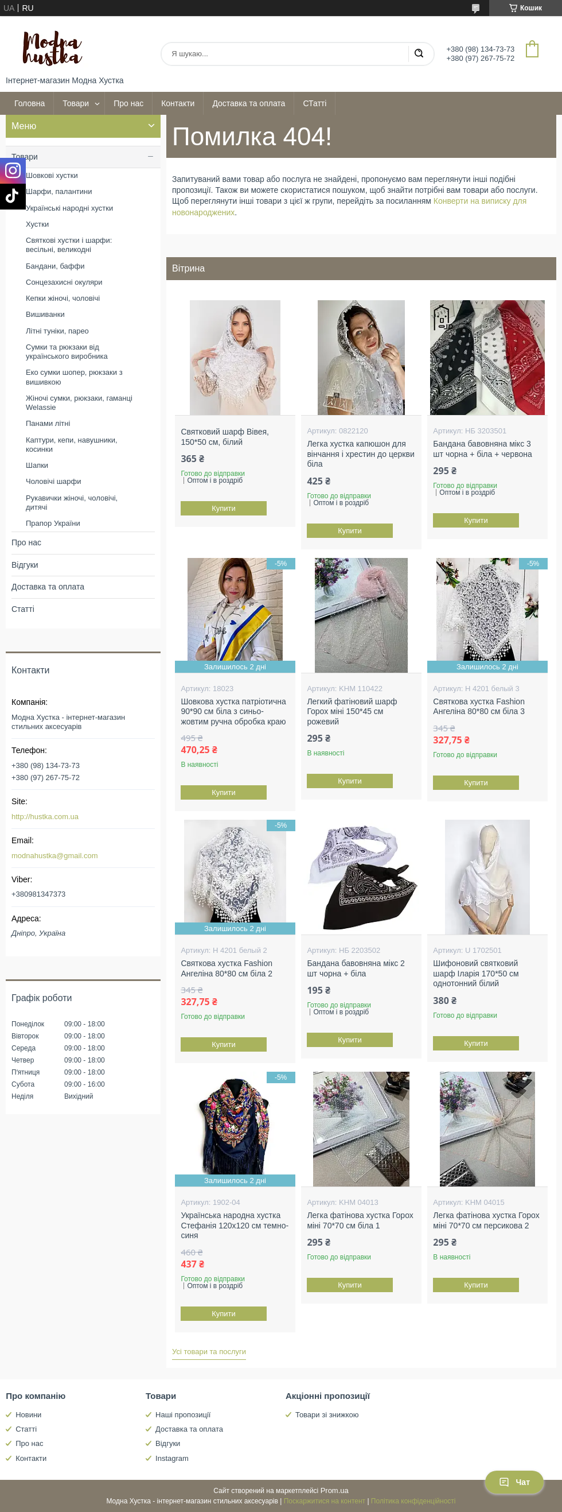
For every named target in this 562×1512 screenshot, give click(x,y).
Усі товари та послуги (209, 1351)
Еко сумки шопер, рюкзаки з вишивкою (74, 377)
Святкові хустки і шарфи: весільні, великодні (69, 245)
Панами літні (48, 423)
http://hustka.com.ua (45, 816)
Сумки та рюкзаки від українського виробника (67, 351)
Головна (29, 103)
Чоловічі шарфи (53, 481)
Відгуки (24, 564)
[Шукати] (418, 54)
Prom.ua (335, 1490)
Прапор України (53, 523)
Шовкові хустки (52, 175)
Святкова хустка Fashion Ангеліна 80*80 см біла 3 (479, 706)
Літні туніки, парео (57, 331)
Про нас (128, 103)
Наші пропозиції (182, 1414)
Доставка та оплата (248, 103)
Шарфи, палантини (59, 191)
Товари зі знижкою (327, 1414)
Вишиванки (45, 314)
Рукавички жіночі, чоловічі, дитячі (72, 502)
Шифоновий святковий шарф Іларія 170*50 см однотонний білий (475, 973)
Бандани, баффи (55, 266)
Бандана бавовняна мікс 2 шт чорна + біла (355, 968)
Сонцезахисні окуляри (64, 282)
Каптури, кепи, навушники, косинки (72, 444)
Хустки (37, 224)
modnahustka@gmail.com (54, 855)
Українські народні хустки (69, 208)
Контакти (177, 103)
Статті (22, 609)
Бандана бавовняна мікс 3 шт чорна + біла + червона (482, 449)
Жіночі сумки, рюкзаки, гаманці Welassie (79, 403)
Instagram (172, 1458)
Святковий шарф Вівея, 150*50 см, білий (225, 437)
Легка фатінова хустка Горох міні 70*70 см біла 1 (360, 1220)
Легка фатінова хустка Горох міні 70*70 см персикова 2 (486, 1220)
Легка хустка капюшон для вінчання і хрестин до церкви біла (360, 453)
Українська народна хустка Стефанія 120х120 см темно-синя (234, 1225)
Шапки (37, 465)
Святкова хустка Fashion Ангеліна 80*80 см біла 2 (226, 968)
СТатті (314, 103)
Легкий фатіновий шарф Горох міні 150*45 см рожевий (352, 711)
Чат (514, 1482)
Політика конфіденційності (413, 1501)
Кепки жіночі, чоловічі (63, 298)
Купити (224, 508)
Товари (76, 103)
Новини (28, 1414)
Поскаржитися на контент (324, 1501)
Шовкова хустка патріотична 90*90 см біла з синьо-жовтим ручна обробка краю (233, 711)
